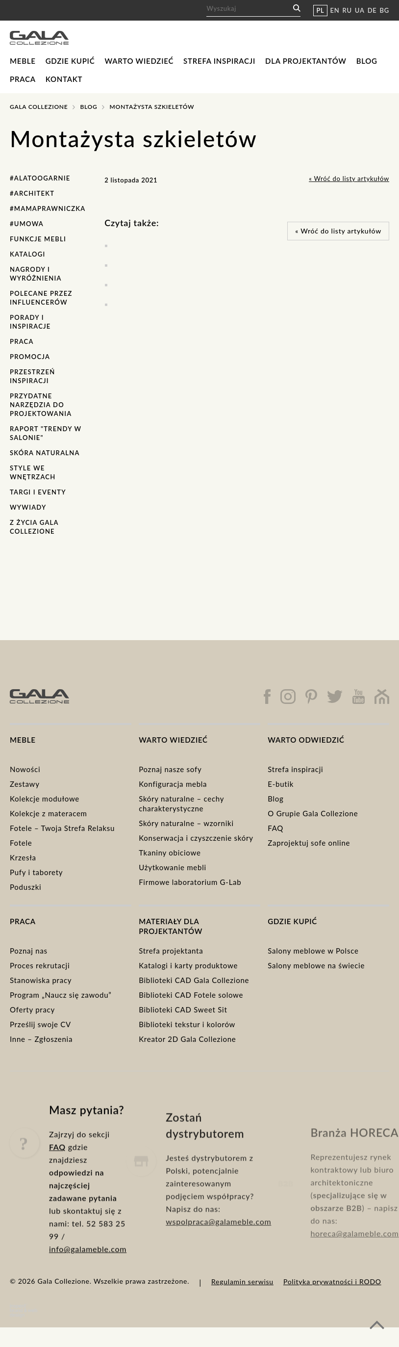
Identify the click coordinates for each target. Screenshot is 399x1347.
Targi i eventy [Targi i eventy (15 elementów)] (38, 492)
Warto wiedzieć (139, 60)
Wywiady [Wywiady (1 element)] (28, 507)
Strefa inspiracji (219, 60)
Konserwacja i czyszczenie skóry (196, 837)
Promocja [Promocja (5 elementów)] (30, 357)
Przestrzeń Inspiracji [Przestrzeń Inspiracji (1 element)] (32, 376)
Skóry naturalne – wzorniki (186, 823)
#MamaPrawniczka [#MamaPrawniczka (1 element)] (48, 208)
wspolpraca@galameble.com (218, 1254)
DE (372, 10)
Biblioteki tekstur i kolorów (187, 1024)
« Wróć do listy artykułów (349, 178)
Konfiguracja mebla (173, 783)
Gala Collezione (39, 106)
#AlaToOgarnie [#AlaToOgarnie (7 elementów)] (40, 178)
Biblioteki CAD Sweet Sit (183, 1009)
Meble (23, 60)
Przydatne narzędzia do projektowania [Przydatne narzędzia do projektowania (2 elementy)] (41, 404)
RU (347, 10)
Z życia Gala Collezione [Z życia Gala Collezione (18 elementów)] (34, 526)
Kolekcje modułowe (44, 798)
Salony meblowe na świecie (316, 965)
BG (384, 10)
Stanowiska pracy (41, 980)
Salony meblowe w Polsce (313, 950)
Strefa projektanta (171, 950)
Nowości (25, 769)
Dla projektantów (306, 60)
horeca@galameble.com (354, 1258)
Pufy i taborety (36, 872)
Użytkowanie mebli (172, 867)
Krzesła (23, 857)
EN (335, 10)
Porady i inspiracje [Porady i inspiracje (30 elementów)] (30, 321)
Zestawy (25, 783)
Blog (366, 60)
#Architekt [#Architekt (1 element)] (32, 193)
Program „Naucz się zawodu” (61, 994)
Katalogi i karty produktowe (188, 965)
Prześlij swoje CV (40, 1024)
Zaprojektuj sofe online (309, 842)
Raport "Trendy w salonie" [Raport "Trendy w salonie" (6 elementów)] (45, 433)
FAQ (275, 828)
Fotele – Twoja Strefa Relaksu (62, 828)
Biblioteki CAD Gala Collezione (194, 980)
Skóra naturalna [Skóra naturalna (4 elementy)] (45, 453)
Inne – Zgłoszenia (41, 1039)
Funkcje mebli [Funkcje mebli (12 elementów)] (38, 239)
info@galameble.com (87, 1274)
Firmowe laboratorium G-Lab (190, 882)
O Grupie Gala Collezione (313, 813)
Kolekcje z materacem (48, 813)
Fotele (21, 842)
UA (360, 10)
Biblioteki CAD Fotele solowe (191, 994)
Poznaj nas (29, 950)
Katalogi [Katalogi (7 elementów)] (28, 254)
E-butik (281, 783)
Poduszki (25, 886)
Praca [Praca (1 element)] (22, 341)
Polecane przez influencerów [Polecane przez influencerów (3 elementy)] (41, 297)
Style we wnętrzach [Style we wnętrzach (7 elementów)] (32, 472)
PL (320, 10)
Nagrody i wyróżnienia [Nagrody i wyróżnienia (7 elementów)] (36, 273)
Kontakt (64, 79)
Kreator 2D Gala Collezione (187, 1039)
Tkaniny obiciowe (169, 852)
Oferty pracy (32, 1009)
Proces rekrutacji (40, 965)
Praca (23, 79)
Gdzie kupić (70, 60)
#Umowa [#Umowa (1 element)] (27, 224)
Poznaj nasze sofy (170, 769)
